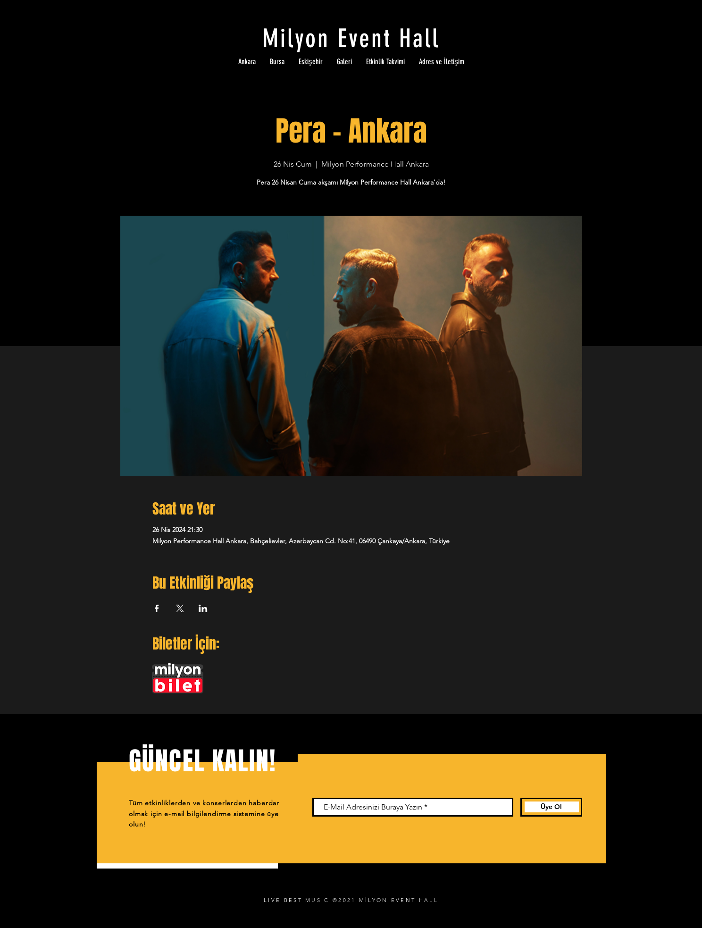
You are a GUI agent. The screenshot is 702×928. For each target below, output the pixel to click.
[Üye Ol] (551, 807)
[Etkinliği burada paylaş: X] (180, 608)
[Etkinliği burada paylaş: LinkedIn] (203, 608)
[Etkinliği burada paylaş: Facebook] (156, 608)
